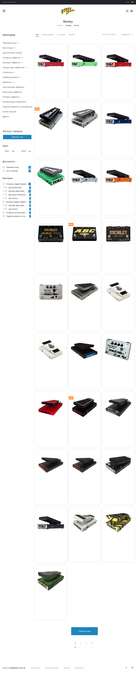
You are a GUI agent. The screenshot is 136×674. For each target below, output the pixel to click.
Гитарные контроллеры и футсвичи (17, 213)
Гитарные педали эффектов (17, 184)
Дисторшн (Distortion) (17, 195)
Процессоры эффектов (13, 67)
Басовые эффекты (11, 62)
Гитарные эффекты (12, 57)
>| (92, 643)
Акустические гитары (12, 53)
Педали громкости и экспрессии (15, 107)
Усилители (7, 72)
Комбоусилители (10, 77)
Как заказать (79, 668)
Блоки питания (9, 111)
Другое (6, 116)
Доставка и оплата (52, 668)
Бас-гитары (8, 48)
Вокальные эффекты (12, 92)
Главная (60, 25)
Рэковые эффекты (11, 97)
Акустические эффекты (13, 87)
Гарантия (66, 668)
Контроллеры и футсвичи (14, 102)
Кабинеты (7, 82)
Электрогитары (10, 43)
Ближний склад (12, 167)
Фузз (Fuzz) (13, 198)
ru (132, 2)
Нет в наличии (12, 171)
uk (128, 2)
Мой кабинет (35, 668)
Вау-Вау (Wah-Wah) (16, 191)
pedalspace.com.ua (17, 668)
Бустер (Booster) (15, 188)
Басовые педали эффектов (17, 202)
